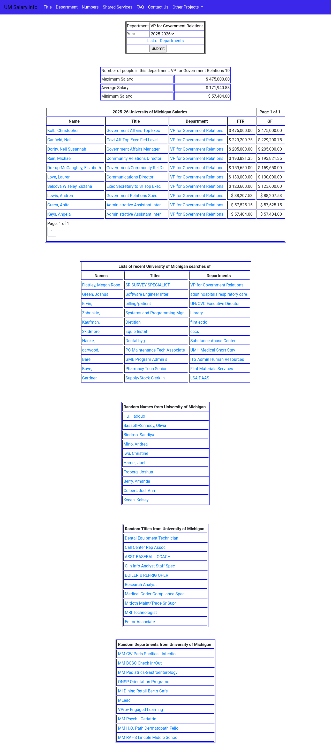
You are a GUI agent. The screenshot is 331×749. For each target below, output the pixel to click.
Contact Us (158, 7)
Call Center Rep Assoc (145, 547)
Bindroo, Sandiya (139, 434)
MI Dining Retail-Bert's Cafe (143, 691)
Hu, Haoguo (134, 416)
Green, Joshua (95, 294)
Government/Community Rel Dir (136, 167)
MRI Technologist (141, 612)
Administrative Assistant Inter (134, 204)
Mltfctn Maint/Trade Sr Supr (150, 603)
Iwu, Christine (136, 453)
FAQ (140, 7)
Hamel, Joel (134, 462)
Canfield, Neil (59, 139)
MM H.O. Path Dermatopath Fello (148, 728)
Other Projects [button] (186, 7)
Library (196, 312)
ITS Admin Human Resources (217, 359)
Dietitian (133, 322)
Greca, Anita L (60, 204)
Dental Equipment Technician (151, 538)
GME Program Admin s (146, 359)
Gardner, (89, 378)
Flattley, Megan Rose (101, 285)
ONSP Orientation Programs (143, 681)
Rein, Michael (59, 158)
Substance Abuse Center (213, 340)
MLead (124, 700)
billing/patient (138, 303)
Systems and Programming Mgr (154, 312)
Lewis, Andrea (60, 195)
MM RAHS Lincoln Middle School (148, 737)
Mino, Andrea (136, 444)
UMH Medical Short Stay (212, 350)
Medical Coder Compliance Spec (155, 593)
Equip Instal (136, 331)
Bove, (87, 368)
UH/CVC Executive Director (215, 303)
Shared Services (117, 7)
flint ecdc (198, 322)
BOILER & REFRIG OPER (146, 575)
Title (48, 7)
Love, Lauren (59, 177)
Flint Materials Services (211, 368)
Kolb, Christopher (63, 130)
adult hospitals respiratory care (218, 294)
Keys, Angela (59, 214)
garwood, (90, 350)
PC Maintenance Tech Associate (155, 350)
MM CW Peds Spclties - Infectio (147, 653)
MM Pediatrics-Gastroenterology (147, 672)
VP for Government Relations (196, 130)
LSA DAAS (199, 378)
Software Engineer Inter (146, 294)
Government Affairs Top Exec (133, 130)
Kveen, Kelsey (136, 499)
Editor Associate (140, 621)
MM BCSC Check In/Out (140, 663)
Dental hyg (135, 340)
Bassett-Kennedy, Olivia (145, 425)
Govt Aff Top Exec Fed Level (132, 139)
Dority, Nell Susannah (66, 149)
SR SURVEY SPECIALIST (147, 285)
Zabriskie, (91, 312)
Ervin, (87, 303)
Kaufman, (91, 322)
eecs (194, 331)
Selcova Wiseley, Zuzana (69, 186)
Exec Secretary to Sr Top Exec (134, 186)
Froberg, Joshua (138, 472)
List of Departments (165, 40)
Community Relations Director (134, 158)
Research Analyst (141, 584)
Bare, (87, 359)
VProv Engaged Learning (140, 709)
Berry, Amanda (137, 481)
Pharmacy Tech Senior (146, 368)
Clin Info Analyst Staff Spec (150, 566)
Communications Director (130, 177)
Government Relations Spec (132, 195)
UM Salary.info (20, 7)
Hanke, (88, 340)
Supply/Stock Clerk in (145, 378)
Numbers (90, 7)
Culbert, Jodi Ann (139, 490)
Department (67, 7)
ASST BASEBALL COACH (148, 556)
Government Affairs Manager (133, 149)
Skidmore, (91, 331)
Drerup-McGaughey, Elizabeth (74, 167)
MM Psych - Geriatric (137, 718)
